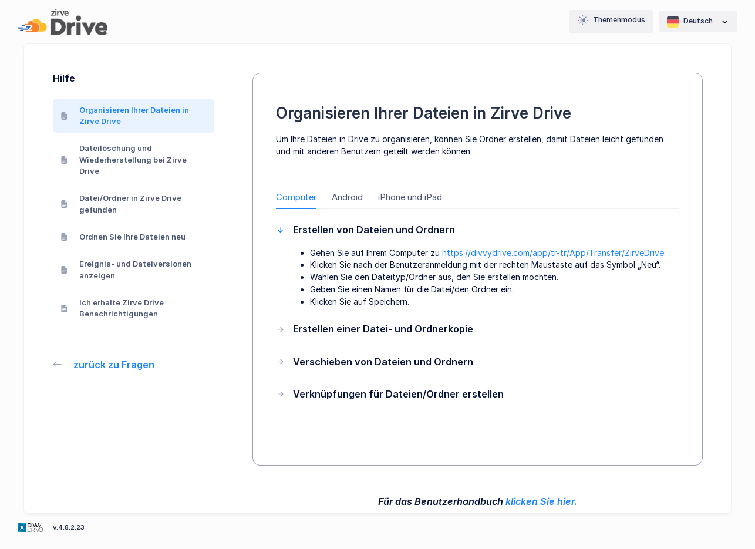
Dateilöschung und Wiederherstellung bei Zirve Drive (123, 159)
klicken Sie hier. (541, 501)
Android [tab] (347, 197)
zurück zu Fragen (104, 365)
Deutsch (698, 22)
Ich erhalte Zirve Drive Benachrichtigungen (112, 308)
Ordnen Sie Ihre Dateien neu (123, 236)
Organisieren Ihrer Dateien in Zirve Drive (125, 115)
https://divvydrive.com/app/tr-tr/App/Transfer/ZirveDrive (553, 253)
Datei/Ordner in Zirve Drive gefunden (121, 203)
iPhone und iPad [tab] (410, 197)
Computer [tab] (296, 197)
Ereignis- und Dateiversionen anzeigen (126, 269)
